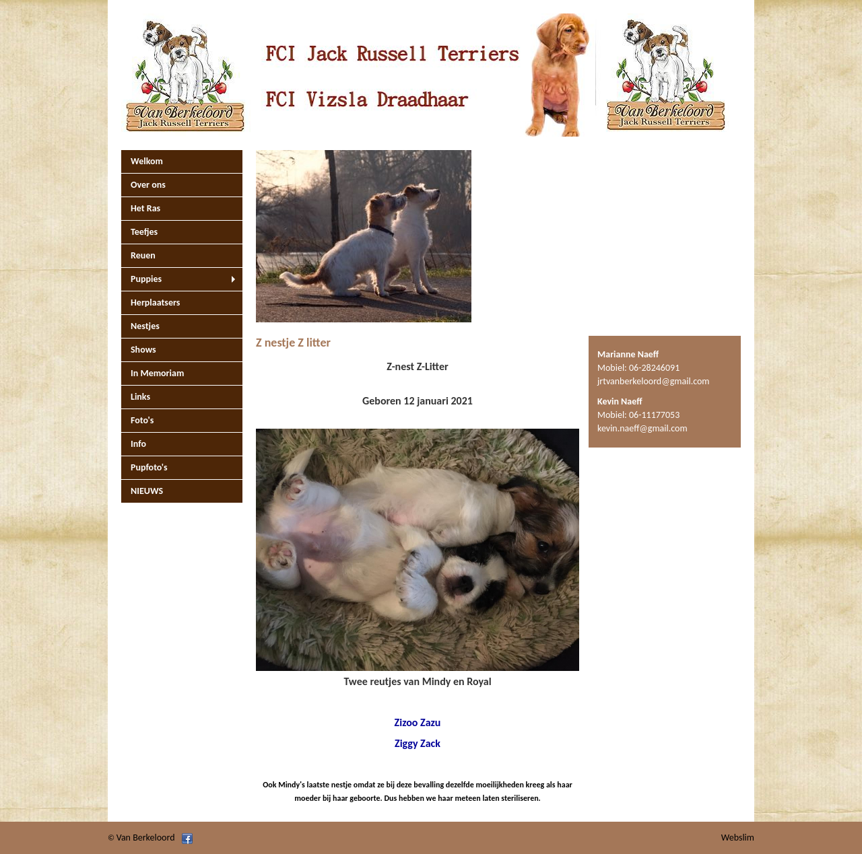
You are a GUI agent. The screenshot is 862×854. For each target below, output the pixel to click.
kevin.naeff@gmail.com (642, 428)
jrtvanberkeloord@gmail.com (653, 381)
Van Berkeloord (146, 837)
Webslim (737, 837)
